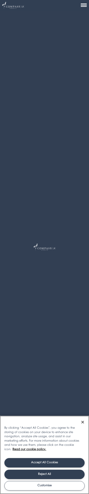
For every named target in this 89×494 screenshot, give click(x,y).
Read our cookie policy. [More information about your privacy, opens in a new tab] (29, 449)
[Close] (82, 422)
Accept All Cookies (44, 462)
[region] (44, 455)
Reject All (44, 474)
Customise (44, 485)
